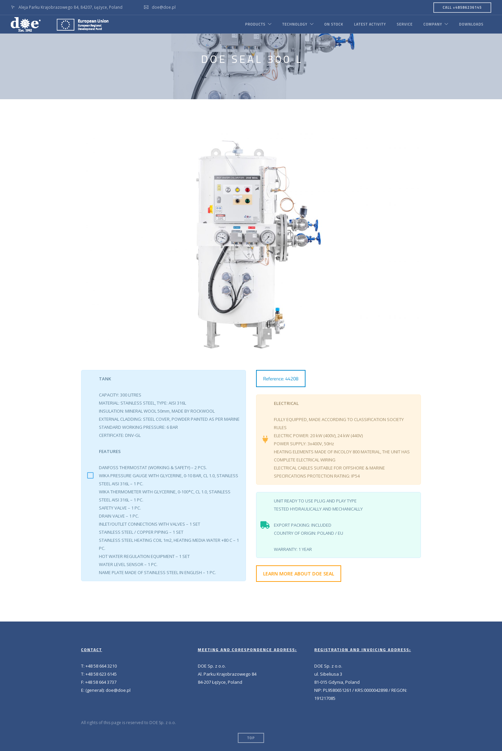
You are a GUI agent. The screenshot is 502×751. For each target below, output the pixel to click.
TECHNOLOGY (295, 24)
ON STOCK (333, 24)
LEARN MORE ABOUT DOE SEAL (298, 573)
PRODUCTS (255, 24)
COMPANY (432, 24)
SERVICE (405, 24)
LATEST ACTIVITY (370, 24)
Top (251, 738)
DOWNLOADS (471, 24)
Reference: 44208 (280, 378)
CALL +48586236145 (462, 7)
